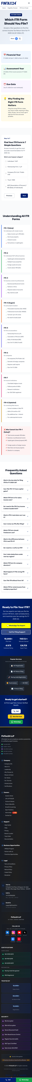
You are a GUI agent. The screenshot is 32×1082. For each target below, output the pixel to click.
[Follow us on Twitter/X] (24, 932)
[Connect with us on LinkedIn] (7, 932)
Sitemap (8, 1075)
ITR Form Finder (24, 8)
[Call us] (8, 1080)
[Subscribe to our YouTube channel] (19, 932)
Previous (9, 195)
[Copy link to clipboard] (20, 38)
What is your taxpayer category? (13, 157)
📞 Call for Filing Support (16, 632)
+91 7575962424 (10, 895)
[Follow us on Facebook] (13, 939)
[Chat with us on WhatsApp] (16, 722)
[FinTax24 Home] (9, 3)
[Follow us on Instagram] (13, 932)
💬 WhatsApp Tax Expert (16, 626)
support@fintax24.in (11, 905)
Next (24, 195)
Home (4, 8)
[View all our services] (16, 716)
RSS (15, 1075)
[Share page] (16, 38)
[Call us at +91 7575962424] (16, 711)
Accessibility (22, 1075)
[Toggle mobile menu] (29, 3)
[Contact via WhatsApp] (24, 1080)
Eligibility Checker (12, 8)
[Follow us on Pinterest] (19, 939)
